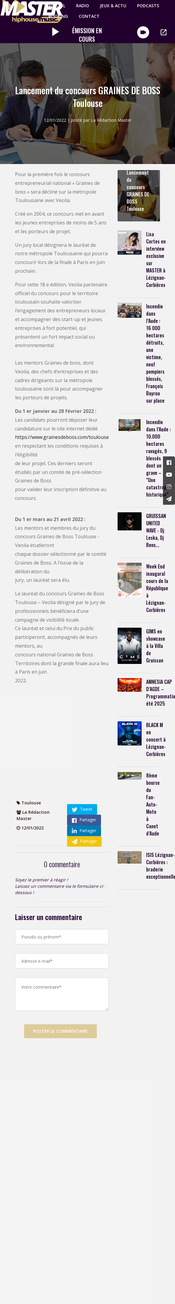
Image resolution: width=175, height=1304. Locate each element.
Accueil (55, 5)
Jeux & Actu (111, 5)
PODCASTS (147, 5)
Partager (84, 820)
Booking (57, 16)
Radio (81, 5)
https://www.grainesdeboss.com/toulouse (62, 437)
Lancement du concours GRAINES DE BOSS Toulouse (138, 190)
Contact (88, 16)
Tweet (82, 809)
